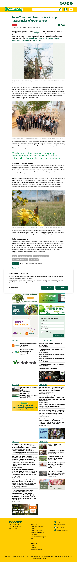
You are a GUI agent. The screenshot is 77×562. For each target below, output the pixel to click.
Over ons (34, 524)
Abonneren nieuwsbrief (38, 532)
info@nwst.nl (60, 522)
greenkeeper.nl (19, 556)
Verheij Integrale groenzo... (41, 256)
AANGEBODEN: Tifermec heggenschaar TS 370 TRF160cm (51, 344)
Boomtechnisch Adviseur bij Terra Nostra (28, 344)
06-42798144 (61, 527)
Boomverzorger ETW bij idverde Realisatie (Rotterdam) (27, 351)
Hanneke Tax (15, 27)
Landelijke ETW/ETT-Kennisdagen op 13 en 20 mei (28, 394)
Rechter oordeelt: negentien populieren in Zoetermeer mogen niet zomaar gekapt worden (56, 465)
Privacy (33, 545)
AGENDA (15, 384)
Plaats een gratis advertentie (48, 368)
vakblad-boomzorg (62, 530)
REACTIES (15, 268)
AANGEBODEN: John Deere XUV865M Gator (51, 354)
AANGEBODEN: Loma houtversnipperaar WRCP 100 (51, 350)
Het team (34, 534)
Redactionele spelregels (38, 537)
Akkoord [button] (62, 288)
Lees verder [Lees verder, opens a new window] (24, 283)
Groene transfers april (54, 444)
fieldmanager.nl (9, 556)
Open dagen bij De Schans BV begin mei (28, 388)
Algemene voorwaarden (38, 541)
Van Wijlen (36, 40)
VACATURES (16, 340)
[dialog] (38, 281)
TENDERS (43, 384)
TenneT (36, 32)
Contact (33, 528)
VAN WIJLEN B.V (34, 259)
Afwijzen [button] (48, 288)
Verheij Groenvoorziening (49, 38)
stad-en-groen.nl (31, 556)
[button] (13, 288)
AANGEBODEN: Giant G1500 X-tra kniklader (51, 364)
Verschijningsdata (36, 549)
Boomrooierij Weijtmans (21, 40)
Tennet (14, 256)
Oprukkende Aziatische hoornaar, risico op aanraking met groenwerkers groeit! (56, 473)
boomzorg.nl (41, 556)
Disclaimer (34, 543)
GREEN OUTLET (45, 340)
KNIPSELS (15, 441)
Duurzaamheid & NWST (38, 526)
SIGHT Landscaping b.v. (25, 256)
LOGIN (15, 263)
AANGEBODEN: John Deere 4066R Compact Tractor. (51, 359)
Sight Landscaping (32, 38)
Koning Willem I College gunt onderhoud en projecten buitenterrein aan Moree (52, 405)
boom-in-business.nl (66, 556)
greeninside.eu (36, 558)
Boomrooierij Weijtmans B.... (19, 259)
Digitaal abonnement (37, 530)
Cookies (33, 547)
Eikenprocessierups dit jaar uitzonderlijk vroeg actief (56, 457)
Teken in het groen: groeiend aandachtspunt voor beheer (56, 451)
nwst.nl (44, 558)
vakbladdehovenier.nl (52, 556)
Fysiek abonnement (37, 522)
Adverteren (34, 539)
